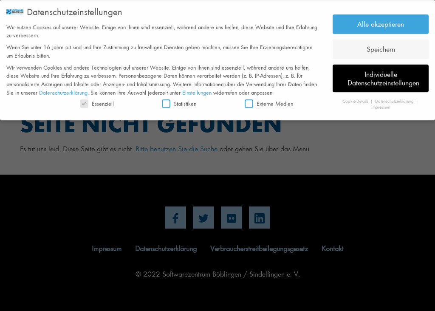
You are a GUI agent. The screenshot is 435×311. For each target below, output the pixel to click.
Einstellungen (197, 89)
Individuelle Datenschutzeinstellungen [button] (383, 75)
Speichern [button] (381, 46)
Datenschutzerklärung (63, 89)
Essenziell (97, 100)
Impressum (380, 104)
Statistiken (179, 100)
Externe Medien (269, 100)
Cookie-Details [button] (356, 98)
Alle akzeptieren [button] (380, 21)
